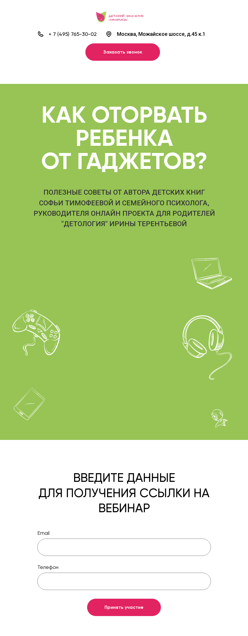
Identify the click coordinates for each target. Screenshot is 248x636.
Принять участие (124, 607)
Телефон (47, 567)
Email (43, 533)
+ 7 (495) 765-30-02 (73, 34)
